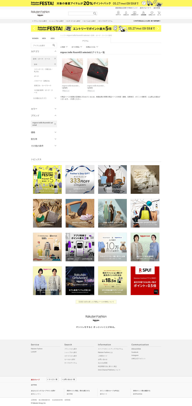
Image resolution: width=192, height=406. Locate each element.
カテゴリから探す (70, 356)
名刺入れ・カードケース (42, 85)
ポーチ (36, 76)
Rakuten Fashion (37, 349)
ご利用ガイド (102, 356)
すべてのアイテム (70, 363)
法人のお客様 (102, 363)
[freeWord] (44, 45)
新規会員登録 (136, 349)
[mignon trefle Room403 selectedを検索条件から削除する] (55, 124)
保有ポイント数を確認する (141, 391)
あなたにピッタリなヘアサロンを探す (43, 391)
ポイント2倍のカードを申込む (109, 391)
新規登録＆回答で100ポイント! (126, 8)
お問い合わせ (102, 359)
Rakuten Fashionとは (105, 352)
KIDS (52, 38)
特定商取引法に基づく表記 (107, 366)
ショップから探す (70, 352)
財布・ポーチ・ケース (41, 59)
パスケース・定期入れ (42, 81)
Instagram (135, 355)
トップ (62, 35)
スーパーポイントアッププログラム (110, 349)
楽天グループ (144, 8)
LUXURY (34, 352)
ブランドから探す (70, 349)
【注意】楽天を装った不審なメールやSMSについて (96, 302)
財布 (35, 64)
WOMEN (35, 38)
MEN (44, 38)
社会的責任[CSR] (57, 400)
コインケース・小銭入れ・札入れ (43, 70)
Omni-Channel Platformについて (109, 370)
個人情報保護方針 (44, 400)
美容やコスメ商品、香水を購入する (78, 391)
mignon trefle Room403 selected (78, 35)
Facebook (134, 352)
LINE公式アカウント (138, 359)
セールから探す (69, 359)
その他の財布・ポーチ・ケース (43, 91)
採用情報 (67, 400)
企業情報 (34, 400)
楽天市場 (157, 8)
